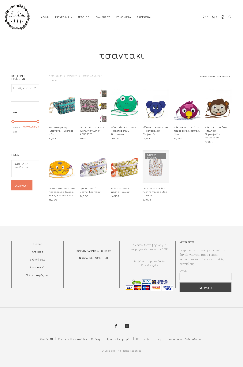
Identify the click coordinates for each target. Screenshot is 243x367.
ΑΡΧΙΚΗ (45, 17)
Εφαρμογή (21, 185)
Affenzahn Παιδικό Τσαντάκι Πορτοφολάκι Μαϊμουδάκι (216, 132)
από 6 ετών (24, 167)
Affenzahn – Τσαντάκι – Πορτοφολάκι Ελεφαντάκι (155, 130)
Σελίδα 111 (46, 339)
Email (183, 270)
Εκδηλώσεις (37, 259)
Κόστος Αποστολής (149, 339)
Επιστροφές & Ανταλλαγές (185, 339)
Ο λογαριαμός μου (37, 275)
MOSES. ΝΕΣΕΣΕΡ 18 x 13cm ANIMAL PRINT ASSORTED (92, 130)
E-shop (37, 243)
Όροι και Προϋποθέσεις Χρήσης (79, 339)
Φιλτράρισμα (31, 127)
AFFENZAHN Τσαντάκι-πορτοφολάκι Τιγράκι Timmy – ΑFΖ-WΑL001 (62, 192)
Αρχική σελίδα (55, 76)
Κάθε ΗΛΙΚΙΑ (24, 163)
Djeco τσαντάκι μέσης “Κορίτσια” (90, 189)
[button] (205, 17)
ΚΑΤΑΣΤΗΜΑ (62, 17)
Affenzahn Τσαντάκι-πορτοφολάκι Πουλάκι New (187, 130)
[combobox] (202, 76)
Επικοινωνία (38, 267)
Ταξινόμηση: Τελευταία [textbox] (214, 76)
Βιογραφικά (144, 17)
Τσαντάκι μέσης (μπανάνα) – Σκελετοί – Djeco (61, 130)
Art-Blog (83, 17)
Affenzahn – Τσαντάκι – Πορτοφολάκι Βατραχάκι (124, 130)
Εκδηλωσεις (102, 17)
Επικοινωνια (123, 17)
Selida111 (109, 350)
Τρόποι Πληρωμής (119, 339)
